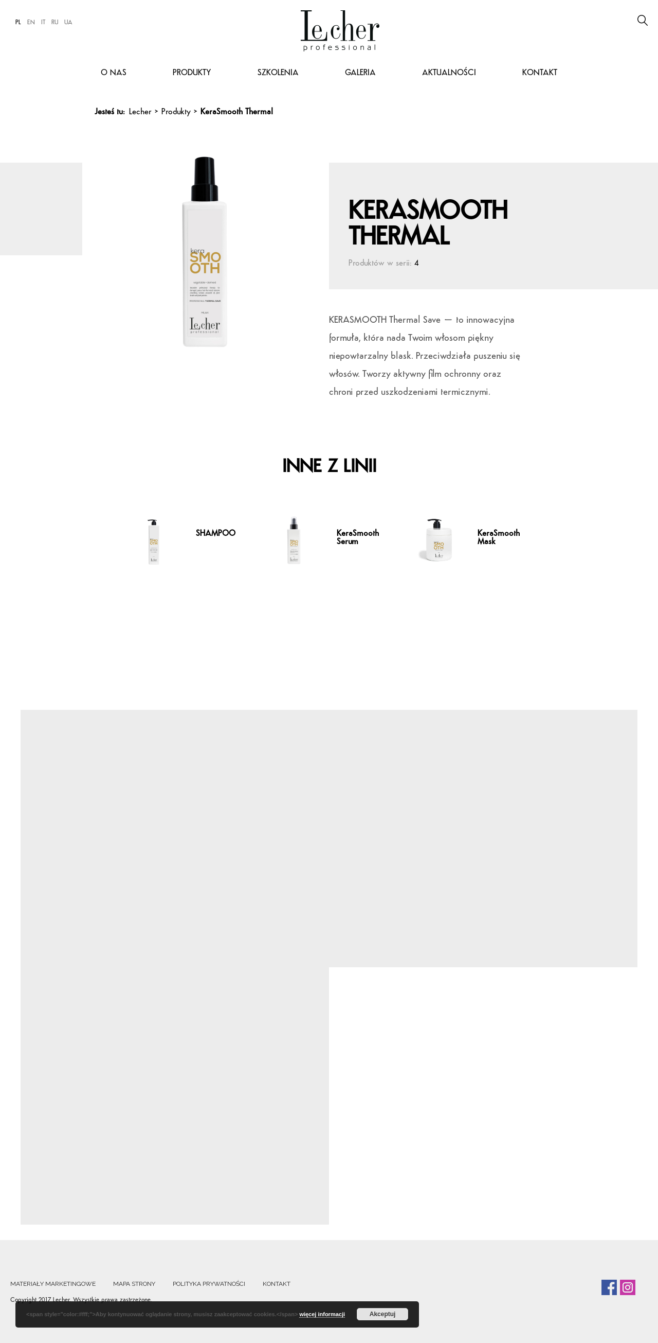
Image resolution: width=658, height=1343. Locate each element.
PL (18, 23)
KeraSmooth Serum (358, 538)
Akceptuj (383, 1314)
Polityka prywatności (209, 1283)
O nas (113, 73)
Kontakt (539, 73)
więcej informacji (322, 1314)
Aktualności (449, 73)
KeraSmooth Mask (499, 538)
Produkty (192, 73)
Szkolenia (278, 73)
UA (68, 23)
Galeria (360, 73)
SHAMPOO (215, 534)
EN (31, 23)
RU (54, 23)
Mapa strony (134, 1283)
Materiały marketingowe (53, 1283)
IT (43, 23)
